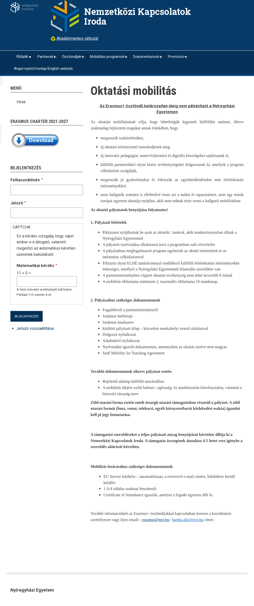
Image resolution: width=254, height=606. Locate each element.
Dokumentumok (146, 58)
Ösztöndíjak (71, 58)
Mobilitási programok (107, 58)
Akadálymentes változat (77, 38)
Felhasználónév (25, 180)
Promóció (175, 58)
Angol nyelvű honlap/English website (43, 68)
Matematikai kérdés (35, 265)
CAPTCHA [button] (21, 227)
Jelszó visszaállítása (35, 328)
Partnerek (45, 58)
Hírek (21, 102)
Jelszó (16, 203)
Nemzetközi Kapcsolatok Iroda (137, 16)
